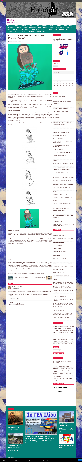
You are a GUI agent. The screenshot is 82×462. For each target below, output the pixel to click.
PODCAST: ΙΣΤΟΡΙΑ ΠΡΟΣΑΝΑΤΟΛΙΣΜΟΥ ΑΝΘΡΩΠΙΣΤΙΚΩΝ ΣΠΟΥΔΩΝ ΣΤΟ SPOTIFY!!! (62, 288)
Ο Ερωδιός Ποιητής (57, 329)
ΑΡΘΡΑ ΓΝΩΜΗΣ (16, 25)
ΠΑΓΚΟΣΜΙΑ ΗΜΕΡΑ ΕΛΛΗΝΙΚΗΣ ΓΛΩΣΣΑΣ (62, 120)
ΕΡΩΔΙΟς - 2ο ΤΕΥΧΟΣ (57, 342)
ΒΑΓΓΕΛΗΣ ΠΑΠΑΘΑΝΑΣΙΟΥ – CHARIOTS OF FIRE (63, 158)
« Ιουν (55, 88)
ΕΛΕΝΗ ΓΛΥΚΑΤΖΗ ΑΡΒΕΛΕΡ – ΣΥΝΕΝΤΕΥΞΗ (62, 213)
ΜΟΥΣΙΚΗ (55, 28)
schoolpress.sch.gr (11, 457)
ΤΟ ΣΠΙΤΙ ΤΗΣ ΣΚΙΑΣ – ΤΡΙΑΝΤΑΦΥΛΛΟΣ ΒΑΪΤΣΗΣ (63, 178)
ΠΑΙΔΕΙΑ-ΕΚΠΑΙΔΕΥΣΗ (12, 30)
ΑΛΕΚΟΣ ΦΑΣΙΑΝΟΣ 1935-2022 (59, 259)
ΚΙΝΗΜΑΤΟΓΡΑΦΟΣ (17, 28)
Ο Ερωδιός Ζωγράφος (57, 331)
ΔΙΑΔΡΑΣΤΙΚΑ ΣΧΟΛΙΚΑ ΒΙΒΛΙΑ (59, 236)
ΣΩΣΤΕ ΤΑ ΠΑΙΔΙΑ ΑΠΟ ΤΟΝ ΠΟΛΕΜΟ (61, 133)
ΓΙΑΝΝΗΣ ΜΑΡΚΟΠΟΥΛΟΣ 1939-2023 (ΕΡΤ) (62, 203)
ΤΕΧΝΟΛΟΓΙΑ (10, 32)
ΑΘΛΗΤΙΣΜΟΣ (25, 25)
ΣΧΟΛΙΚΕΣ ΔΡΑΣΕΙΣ (58, 30)
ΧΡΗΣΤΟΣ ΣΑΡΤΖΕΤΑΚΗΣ (58, 261)
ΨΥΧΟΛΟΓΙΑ (51, 32)
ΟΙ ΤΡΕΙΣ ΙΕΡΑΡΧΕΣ (57, 115)
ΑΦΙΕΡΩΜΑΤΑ (34, 25)
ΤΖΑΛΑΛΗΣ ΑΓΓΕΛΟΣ (17, 287)
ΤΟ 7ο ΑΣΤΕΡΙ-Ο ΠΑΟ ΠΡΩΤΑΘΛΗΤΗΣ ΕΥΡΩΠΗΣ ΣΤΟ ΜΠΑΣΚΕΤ (63, 217)
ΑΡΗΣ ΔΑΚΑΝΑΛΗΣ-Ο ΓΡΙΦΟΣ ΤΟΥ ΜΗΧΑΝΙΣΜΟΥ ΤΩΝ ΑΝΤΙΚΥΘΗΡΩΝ (63, 255)
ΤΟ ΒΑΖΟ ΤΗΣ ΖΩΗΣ (57, 117)
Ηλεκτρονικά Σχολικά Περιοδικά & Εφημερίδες (12, 0)
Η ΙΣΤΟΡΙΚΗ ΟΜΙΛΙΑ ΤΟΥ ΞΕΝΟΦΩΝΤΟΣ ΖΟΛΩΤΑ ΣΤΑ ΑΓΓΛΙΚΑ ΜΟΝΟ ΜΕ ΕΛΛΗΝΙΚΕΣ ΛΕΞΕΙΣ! (63, 315)
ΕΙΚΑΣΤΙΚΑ (56, 25)
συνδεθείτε (21, 305)
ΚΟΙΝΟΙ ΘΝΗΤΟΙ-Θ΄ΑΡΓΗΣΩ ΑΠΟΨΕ (60, 195)
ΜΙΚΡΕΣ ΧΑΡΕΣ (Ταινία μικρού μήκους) (61, 106)
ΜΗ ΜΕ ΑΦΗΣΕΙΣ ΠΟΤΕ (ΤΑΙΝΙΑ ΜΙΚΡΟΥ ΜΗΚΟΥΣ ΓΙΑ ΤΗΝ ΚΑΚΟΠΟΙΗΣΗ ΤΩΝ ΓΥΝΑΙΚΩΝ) (63, 169)
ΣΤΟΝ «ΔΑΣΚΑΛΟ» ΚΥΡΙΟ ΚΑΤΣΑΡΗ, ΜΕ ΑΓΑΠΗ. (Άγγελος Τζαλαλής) (14, 428)
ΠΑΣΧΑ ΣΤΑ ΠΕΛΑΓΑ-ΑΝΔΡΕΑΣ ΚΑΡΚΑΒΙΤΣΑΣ (62, 153)
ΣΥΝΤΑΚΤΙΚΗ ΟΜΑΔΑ (47, 30)
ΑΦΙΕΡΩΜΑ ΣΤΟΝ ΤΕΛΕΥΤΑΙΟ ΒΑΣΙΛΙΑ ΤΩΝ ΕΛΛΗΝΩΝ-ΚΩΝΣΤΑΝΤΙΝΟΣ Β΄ (62, 182)
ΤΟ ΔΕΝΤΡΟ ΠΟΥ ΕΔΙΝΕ (58, 139)
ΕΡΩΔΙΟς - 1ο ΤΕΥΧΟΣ (57, 344)
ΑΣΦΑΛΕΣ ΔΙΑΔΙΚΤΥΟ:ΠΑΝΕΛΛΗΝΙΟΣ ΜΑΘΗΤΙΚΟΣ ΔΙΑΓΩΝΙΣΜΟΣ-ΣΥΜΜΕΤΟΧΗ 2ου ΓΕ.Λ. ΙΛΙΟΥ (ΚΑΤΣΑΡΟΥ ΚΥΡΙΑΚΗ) (40, 439)
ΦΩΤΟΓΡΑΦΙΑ (36, 32)
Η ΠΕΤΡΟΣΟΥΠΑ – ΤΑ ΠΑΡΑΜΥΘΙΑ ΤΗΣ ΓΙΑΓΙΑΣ (63, 267)
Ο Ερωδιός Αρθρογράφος (58, 327)
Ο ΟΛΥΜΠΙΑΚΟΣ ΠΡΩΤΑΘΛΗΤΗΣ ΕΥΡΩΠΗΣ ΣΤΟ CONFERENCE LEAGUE (63, 221)
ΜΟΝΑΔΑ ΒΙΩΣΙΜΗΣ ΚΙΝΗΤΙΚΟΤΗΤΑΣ (61, 275)
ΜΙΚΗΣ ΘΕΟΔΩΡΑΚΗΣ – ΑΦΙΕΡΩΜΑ (60, 109)
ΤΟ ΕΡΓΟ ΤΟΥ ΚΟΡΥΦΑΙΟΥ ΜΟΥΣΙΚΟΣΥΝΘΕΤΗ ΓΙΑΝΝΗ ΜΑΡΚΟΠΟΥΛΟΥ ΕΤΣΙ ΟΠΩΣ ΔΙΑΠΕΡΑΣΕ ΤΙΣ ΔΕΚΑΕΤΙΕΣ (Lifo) (63, 306)
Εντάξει (79, 460)
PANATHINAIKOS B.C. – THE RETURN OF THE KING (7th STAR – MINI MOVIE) (63, 226)
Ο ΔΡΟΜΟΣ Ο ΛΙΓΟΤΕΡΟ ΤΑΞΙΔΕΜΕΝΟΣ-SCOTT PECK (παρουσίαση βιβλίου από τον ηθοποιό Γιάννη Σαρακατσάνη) (63, 200)
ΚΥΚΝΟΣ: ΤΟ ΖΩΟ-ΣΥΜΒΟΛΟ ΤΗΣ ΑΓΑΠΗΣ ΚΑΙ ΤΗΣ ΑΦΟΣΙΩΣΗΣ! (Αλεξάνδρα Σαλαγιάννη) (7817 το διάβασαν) (63, 371)
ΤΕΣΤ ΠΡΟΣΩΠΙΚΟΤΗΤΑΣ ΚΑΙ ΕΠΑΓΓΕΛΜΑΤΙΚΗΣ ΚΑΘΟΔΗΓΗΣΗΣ (63, 240)
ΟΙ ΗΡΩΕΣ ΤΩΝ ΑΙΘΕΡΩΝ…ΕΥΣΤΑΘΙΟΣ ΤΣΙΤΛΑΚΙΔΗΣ (63, 185)
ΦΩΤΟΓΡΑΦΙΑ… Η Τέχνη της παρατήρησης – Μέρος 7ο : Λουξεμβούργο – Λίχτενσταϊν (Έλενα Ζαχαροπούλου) (15, 449)
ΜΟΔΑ (48, 28)
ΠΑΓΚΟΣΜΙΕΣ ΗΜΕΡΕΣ (58, 246)
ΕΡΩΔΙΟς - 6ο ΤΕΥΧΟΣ (57, 333)
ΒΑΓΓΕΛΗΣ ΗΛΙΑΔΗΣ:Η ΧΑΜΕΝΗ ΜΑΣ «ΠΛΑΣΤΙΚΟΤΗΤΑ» (61, 319)
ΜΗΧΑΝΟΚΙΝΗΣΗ (41, 28)
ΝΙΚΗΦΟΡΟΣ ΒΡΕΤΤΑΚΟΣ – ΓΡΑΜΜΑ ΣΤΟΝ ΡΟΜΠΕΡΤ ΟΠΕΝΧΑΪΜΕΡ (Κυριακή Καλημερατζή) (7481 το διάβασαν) (63, 376)
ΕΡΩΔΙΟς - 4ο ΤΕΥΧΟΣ (57, 337)
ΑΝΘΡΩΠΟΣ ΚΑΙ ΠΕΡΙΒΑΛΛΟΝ (59, 136)
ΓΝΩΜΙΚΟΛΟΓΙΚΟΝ (57, 249)
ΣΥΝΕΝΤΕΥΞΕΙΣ (37, 30)
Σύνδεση (24, 0)
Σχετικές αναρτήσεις (58, 41)
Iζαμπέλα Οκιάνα (12, 41)
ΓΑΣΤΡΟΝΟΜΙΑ (48, 25)
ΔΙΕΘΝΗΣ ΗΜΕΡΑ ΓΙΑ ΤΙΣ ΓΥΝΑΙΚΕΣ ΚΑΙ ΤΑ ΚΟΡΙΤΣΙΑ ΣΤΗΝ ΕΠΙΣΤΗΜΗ (62, 124)
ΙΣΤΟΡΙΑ (9, 28)
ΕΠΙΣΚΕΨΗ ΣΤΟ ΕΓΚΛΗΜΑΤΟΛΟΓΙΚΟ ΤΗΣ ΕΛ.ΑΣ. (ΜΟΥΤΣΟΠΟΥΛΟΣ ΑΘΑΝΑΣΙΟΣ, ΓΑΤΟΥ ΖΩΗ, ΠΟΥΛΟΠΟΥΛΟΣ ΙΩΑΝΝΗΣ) (66, 427)
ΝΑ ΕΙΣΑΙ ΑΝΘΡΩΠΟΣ (57, 130)
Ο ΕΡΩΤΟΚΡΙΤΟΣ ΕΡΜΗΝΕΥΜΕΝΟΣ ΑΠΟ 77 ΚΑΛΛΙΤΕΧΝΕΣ (62, 103)
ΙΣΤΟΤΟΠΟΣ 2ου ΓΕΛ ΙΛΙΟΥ (58, 233)
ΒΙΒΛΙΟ (40, 25)
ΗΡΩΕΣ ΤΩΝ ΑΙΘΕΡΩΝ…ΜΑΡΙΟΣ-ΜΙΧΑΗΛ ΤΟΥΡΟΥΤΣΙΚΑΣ (61, 189)
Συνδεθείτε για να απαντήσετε (14, 299)
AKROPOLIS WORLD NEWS (58, 273)
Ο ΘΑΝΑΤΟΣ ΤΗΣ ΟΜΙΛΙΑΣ (58, 150)
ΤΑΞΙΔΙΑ (66, 30)
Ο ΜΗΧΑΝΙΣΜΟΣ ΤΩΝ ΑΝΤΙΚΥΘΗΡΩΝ (60, 99)
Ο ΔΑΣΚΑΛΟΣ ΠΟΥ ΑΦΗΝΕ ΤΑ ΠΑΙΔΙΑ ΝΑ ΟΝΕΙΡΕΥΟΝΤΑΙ (61, 147)
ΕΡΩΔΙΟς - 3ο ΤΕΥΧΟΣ (57, 339)
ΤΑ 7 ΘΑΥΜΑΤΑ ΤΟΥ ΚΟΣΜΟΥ (59, 96)
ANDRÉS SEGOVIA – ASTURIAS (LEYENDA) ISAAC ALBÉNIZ (63, 165)
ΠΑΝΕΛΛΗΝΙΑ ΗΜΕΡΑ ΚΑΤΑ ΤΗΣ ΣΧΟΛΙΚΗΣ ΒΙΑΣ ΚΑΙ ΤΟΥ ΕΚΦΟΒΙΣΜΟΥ (63, 142)
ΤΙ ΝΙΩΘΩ (55, 192)
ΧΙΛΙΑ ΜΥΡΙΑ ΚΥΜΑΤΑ (57, 206)
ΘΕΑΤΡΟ (70, 25)
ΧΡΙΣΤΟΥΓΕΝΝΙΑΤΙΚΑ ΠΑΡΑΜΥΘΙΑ (60, 251)
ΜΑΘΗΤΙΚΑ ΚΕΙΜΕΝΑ (70, 32)
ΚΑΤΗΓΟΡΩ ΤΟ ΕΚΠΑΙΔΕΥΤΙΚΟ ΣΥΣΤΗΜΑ (61, 127)
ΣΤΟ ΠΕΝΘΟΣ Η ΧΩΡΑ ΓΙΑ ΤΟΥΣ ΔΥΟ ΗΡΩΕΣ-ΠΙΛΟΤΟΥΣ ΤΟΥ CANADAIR (62, 310)
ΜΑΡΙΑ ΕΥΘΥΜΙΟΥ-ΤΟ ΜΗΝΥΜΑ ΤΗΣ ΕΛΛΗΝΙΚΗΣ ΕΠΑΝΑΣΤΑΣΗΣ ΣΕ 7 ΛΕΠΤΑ (63, 210)
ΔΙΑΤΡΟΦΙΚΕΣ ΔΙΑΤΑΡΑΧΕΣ (58, 270)
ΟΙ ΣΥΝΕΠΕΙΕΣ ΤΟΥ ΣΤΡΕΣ (58, 243)
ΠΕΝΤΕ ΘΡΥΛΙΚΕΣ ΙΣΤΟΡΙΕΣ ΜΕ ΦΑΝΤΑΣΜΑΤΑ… (63, 264)
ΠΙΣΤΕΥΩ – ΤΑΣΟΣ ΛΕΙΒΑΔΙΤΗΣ (59, 155)
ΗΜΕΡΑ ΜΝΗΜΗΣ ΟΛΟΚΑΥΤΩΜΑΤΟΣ (60, 112)
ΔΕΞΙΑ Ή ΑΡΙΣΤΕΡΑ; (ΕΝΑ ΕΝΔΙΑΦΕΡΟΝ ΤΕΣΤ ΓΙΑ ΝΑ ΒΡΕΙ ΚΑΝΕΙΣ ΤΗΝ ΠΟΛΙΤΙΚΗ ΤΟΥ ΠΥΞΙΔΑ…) (63, 283)
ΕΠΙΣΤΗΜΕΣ (63, 25)
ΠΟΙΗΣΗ (29, 30)
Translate (55, 66)
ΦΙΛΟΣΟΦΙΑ (23, 32)
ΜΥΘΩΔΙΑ (55, 161)
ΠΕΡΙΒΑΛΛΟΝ (22, 30)
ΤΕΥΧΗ (8, 25)
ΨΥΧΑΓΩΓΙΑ (44, 32)
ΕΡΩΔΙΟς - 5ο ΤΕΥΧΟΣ (57, 335)
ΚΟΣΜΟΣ (33, 28)
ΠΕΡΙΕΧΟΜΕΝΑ (60, 32)
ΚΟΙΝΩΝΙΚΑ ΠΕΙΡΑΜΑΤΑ (58, 175)
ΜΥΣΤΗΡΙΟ (61, 28)
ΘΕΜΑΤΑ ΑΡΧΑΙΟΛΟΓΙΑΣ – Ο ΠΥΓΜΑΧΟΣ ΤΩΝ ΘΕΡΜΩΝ (62, 279)
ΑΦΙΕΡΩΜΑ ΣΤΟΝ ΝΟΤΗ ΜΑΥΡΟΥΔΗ (60, 172)
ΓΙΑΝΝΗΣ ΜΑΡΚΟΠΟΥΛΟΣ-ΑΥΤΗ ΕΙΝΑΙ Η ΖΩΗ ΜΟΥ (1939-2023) (63, 300)
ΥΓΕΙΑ (16, 32)
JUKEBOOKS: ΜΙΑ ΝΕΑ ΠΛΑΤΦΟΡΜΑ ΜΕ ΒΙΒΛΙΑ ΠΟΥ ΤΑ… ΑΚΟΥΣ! (63, 292)
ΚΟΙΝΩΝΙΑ (26, 28)
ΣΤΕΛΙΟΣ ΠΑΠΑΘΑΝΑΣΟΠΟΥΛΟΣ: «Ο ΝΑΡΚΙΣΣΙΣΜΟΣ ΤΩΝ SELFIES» (60, 296)
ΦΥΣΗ (29, 32)
